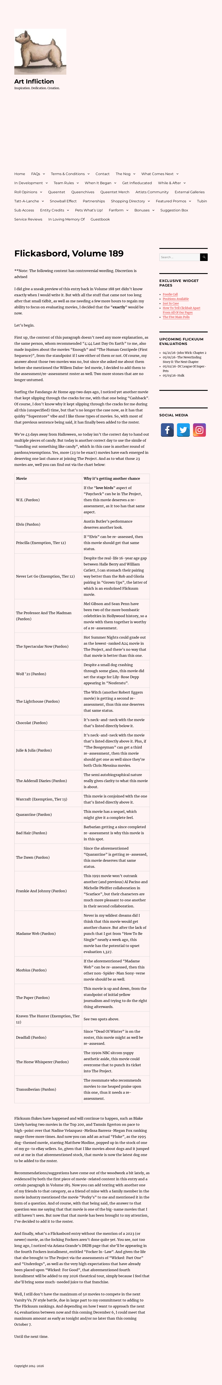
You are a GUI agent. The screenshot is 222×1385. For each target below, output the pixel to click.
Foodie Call (170, 294)
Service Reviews (28, 219)
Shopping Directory (128, 201)
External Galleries (190, 192)
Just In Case (171, 303)
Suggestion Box (174, 210)
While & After (169, 183)
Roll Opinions (25, 192)
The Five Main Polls (176, 317)
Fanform (116, 210)
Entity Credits (52, 210)
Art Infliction (34, 81)
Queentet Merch (114, 192)
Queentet (56, 192)
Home (19, 174)
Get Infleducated (137, 183)
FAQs (35, 174)
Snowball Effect (63, 201)
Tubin (202, 201)
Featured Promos (171, 201)
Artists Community (152, 192)
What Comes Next (157, 174)
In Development (28, 183)
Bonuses (142, 210)
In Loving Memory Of (66, 219)
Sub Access (24, 210)
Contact (103, 174)
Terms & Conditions (68, 174)
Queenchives (82, 192)
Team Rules (64, 183)
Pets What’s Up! (89, 210)
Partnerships (94, 201)
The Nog (123, 174)
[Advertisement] (112, 135)
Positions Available (176, 299)
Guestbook (100, 219)
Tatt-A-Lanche (26, 201)
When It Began (98, 183)
